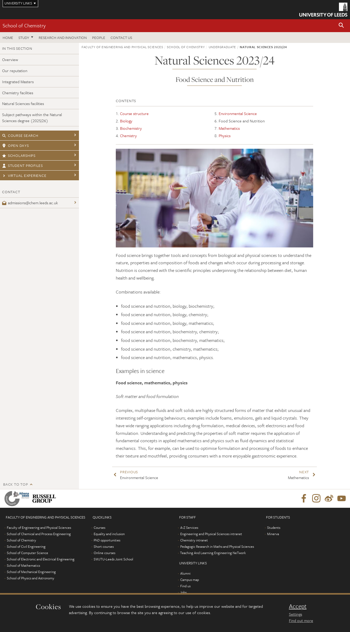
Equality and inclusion (109, 533)
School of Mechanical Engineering (31, 571)
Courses (99, 527)
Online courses (104, 552)
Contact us (121, 37)
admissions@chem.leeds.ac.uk (30, 203)
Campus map (189, 579)
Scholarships (19, 155)
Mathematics (229, 128)
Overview (10, 59)
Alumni (185, 573)
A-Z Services (189, 527)
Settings (295, 614)
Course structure (134, 113)
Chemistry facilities (17, 93)
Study (23, 37)
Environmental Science (238, 113)
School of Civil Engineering (26, 546)
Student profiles (22, 165)
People (98, 37)
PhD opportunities (107, 540)
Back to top (15, 484)
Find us (185, 586)
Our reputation (14, 70)
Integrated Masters (18, 81)
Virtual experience (24, 175)
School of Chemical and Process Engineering (39, 533)
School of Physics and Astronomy (30, 578)
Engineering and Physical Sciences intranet (211, 533)
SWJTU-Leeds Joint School (113, 559)
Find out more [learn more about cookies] (301, 620)
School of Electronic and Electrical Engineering (40, 559)
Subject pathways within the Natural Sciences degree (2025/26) (32, 117)
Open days (15, 145)
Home (8, 37)
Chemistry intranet (194, 540)
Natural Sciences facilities (23, 103)
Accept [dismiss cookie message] (298, 606)
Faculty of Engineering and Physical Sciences (122, 46)
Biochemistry (131, 128)
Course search (20, 135)
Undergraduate (222, 46)
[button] (341, 25)
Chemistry (128, 135)
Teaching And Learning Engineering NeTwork (213, 552)
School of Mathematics (23, 565)
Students (273, 527)
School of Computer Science (27, 552)
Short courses (104, 546)
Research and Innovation (63, 37)
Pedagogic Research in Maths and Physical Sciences (217, 546)
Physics (225, 135)
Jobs (183, 592)
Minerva (273, 533)
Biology (126, 121)
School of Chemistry (24, 25)
